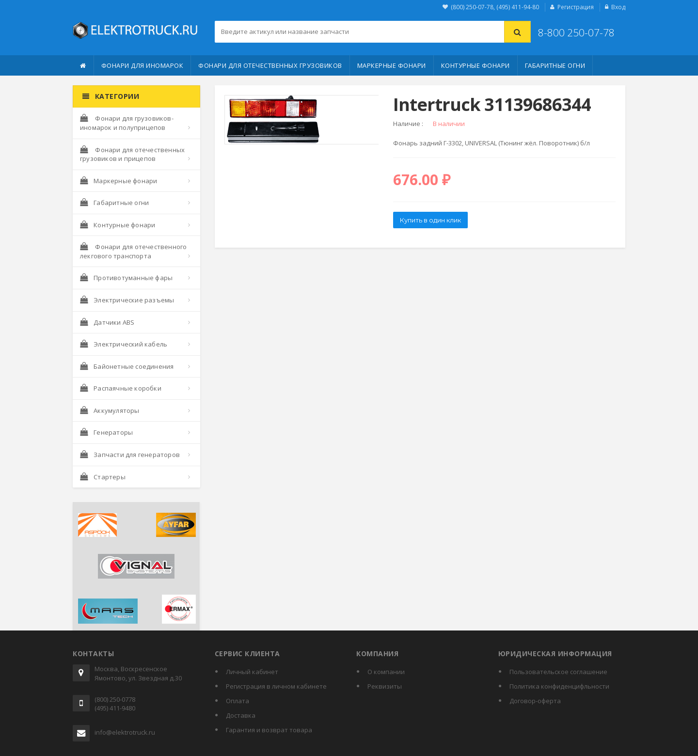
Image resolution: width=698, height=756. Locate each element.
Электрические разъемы (127, 300)
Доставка (240, 715)
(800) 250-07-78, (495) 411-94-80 (495, 7)
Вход (618, 7)
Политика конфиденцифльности (559, 686)
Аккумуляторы (110, 410)
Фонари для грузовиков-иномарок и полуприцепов (127, 123)
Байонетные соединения (127, 366)
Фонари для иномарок (142, 65)
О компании (386, 671)
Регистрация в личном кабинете (276, 686)
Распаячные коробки (120, 388)
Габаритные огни (555, 65)
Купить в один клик (430, 220)
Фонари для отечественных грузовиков (270, 65)
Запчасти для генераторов (130, 454)
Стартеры (103, 476)
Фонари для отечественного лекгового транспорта (133, 251)
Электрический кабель (123, 344)
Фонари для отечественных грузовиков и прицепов (132, 154)
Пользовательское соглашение (558, 671)
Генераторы (106, 432)
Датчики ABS (107, 322)
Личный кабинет (252, 671)
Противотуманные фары (126, 277)
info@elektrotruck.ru (125, 732)
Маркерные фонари (391, 65)
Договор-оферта (535, 700)
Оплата (237, 700)
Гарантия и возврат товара (269, 729)
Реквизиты (384, 686)
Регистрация (575, 7)
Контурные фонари (475, 65)
